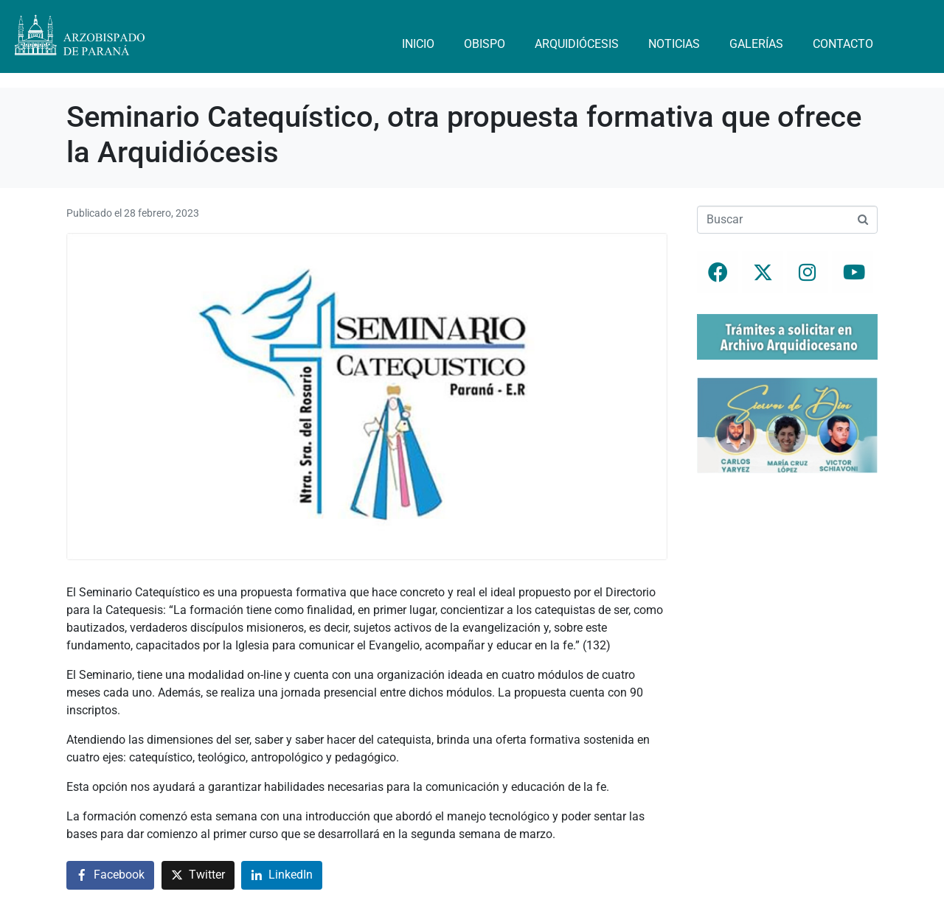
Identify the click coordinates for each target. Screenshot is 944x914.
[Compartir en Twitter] (198, 875)
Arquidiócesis (577, 44)
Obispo (484, 44)
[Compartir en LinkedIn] (281, 875)
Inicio (418, 44)
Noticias (674, 44)
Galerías (756, 44)
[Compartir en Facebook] (110, 875)
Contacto (843, 44)
